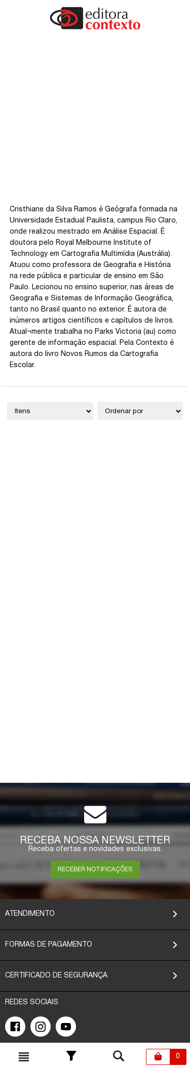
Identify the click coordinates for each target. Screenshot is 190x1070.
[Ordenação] (140, 411)
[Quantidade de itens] (50, 411)
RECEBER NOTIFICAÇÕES (95, 869)
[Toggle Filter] (71, 1056)
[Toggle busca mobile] (24, 1057)
